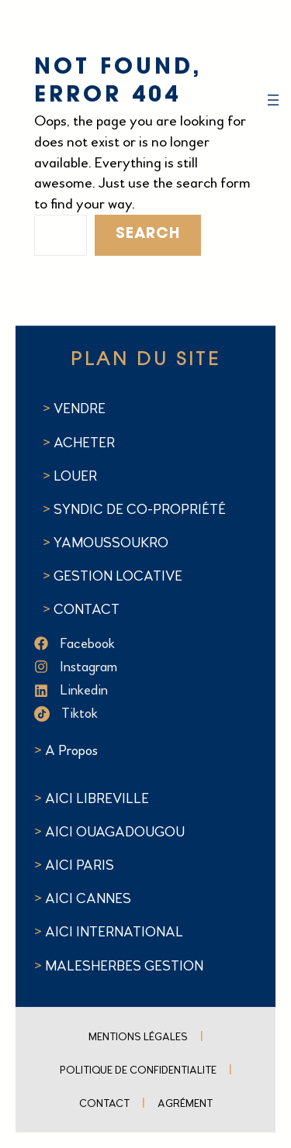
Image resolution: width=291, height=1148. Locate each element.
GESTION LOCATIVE (118, 575)
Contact (104, 1103)
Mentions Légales (138, 1036)
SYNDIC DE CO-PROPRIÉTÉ (140, 509)
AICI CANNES (88, 898)
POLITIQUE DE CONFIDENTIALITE (138, 1070)
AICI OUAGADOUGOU (115, 831)
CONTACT (87, 609)
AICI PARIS (79, 865)
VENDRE (80, 408)
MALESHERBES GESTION (124, 965)
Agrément (185, 1103)
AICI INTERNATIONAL (114, 931)
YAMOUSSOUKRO (111, 542)
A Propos (71, 750)
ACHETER (84, 442)
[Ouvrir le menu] (273, 100)
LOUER (73, 475)
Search (148, 234)
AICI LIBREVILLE (97, 798)
